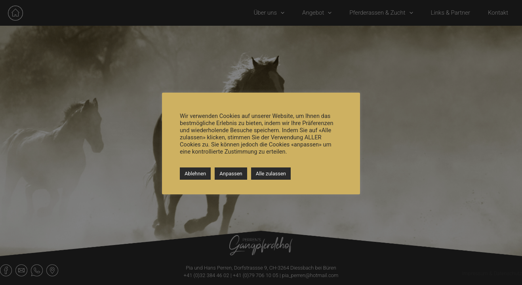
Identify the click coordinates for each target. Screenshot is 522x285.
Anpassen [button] (230, 174)
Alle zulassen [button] (271, 174)
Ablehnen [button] (195, 174)
